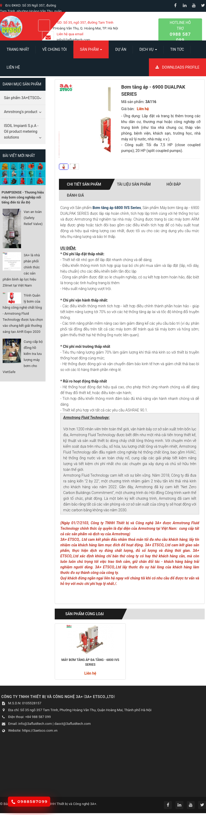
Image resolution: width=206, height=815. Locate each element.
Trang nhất (18, 49)
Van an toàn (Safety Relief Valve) (33, 218)
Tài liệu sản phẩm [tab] (133, 184)
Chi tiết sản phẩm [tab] (84, 184)
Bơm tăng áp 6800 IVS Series (117, 208)
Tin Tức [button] (177, 49)
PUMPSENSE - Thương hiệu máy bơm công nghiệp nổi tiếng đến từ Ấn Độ (23, 197)
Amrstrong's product (20, 112)
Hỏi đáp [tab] (174, 184)
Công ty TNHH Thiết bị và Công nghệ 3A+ (65, 804)
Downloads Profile (177, 67)
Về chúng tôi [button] (54, 49)
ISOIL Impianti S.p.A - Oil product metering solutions (21, 131)
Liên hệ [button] (13, 67)
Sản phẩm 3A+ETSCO (21, 98)
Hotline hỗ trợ (180, 32)
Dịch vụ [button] (148, 51)
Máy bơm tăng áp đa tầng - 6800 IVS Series (90, 662)
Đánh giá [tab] (75, 195)
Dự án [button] (120, 49)
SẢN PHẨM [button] (91, 51)
